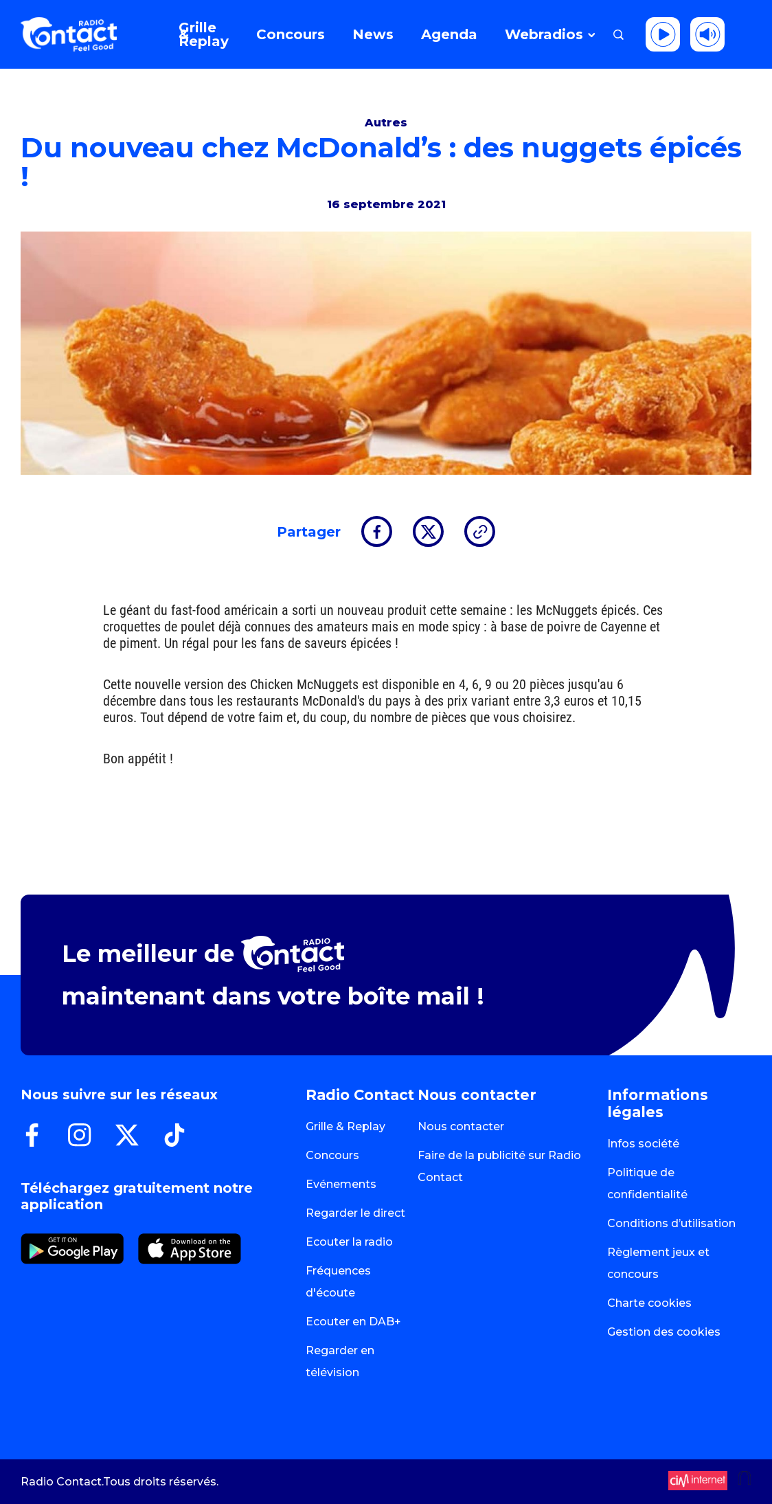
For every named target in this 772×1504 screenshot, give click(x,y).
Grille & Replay (345, 1126)
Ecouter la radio (349, 1241)
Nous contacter (461, 1126)
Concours (332, 1155)
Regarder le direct (355, 1213)
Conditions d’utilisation (671, 1223)
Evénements (341, 1184)
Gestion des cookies (663, 1331)
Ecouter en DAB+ (353, 1321)
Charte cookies (649, 1303)
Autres (386, 122)
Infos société (643, 1143)
